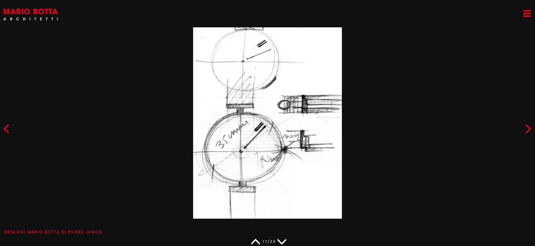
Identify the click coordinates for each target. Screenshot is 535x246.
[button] (527, 130)
